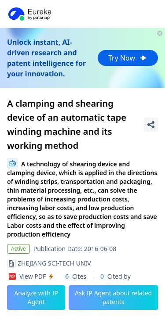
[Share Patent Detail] (151, 125)
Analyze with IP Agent (36, 297)
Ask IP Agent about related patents (113, 297)
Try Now (127, 58)
